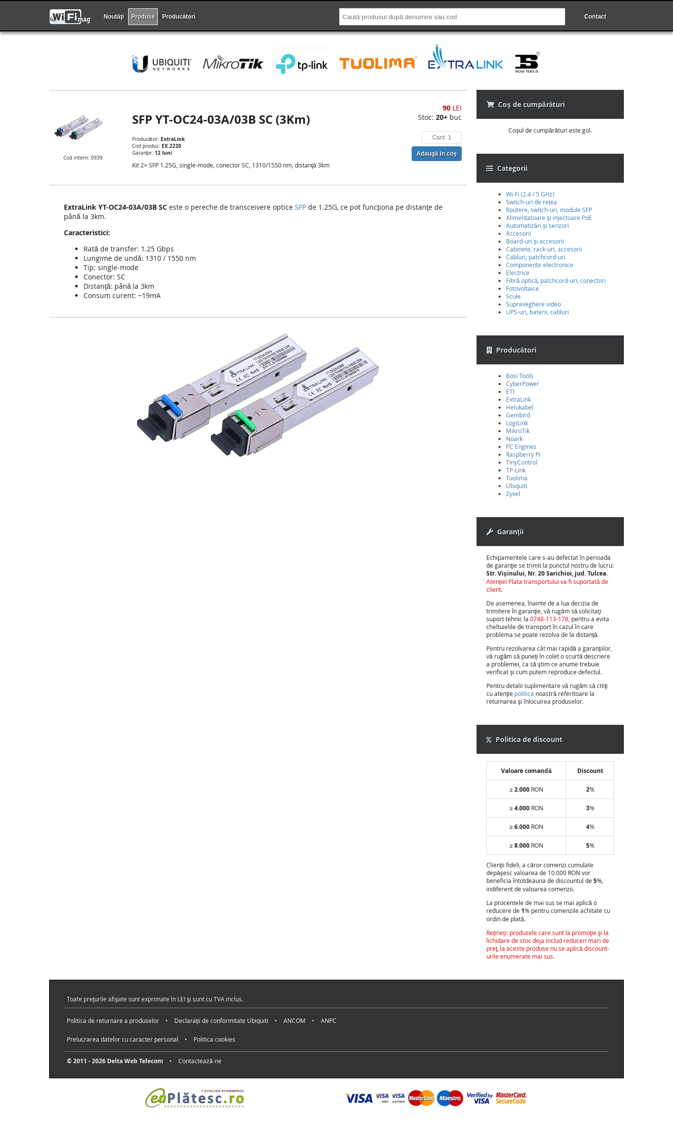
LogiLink (517, 423)
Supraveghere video (533, 304)
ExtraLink (518, 399)
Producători (178, 16)
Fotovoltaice (522, 288)
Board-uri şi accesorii (535, 241)
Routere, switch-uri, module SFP (549, 210)
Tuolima (517, 478)
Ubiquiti (516, 486)
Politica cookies (214, 1039)
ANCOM (294, 1020)
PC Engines (521, 446)
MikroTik (518, 431)
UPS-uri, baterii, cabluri (537, 312)
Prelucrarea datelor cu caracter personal (122, 1039)
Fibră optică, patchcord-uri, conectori (556, 280)
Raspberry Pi (523, 454)
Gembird (518, 415)
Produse (143, 16)
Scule (513, 296)
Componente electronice (539, 265)
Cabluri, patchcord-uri (535, 257)
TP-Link (516, 470)
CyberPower (522, 383)
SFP (300, 207)
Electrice (518, 272)
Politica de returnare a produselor (113, 1020)
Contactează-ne (200, 1061)
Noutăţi (114, 16)
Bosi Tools (519, 376)
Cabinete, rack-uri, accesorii (544, 249)
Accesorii (518, 233)
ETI (510, 391)
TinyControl (521, 462)
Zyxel (513, 493)
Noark (514, 438)
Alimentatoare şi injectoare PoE (549, 217)
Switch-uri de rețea (531, 202)
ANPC (328, 1020)
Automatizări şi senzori (537, 225)
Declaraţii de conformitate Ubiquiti (221, 1020)
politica (524, 693)
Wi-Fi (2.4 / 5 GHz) (530, 194)
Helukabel (519, 407)
